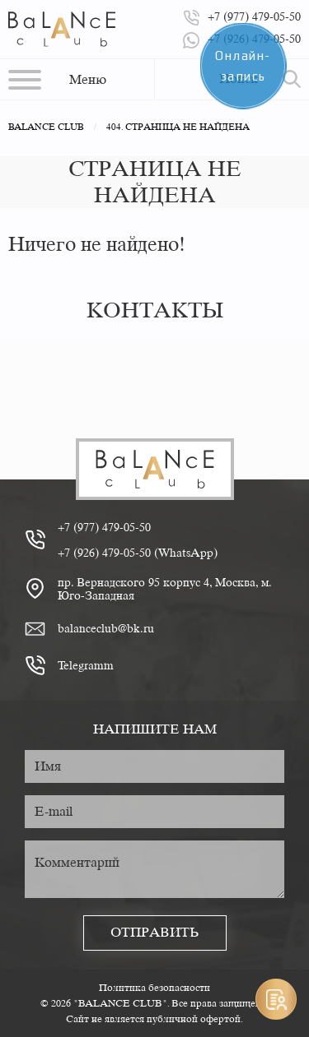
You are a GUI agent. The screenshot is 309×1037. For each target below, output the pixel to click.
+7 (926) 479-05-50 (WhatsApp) (138, 552)
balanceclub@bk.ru (106, 628)
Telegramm (86, 665)
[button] (57, 79)
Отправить (154, 932)
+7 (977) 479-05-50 (104, 527)
